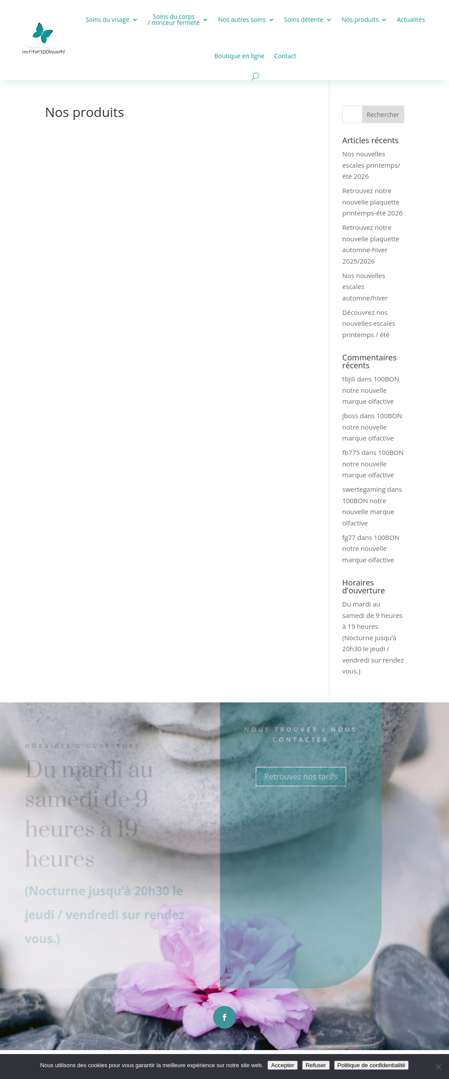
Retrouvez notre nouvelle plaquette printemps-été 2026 (372, 201)
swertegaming (364, 489)
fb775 (351, 452)
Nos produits (360, 19)
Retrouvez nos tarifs (289, 776)
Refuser (316, 1065)
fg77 (349, 537)
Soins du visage (107, 19)
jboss (350, 415)
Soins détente (303, 19)
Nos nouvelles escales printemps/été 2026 (371, 164)
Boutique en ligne (239, 56)
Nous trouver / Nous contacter (289, 734)
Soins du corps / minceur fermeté (174, 19)
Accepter (282, 1065)
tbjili (349, 378)
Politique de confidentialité (372, 1065)
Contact (285, 56)
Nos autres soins (241, 19)
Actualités (411, 19)
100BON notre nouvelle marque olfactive (370, 390)
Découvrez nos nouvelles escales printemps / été (369, 323)
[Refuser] (438, 1066)
